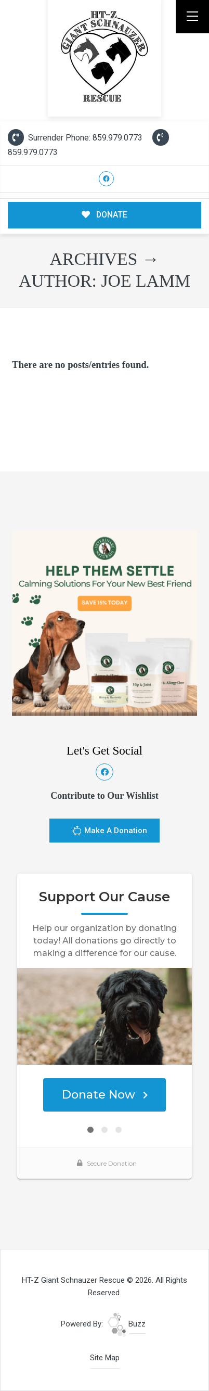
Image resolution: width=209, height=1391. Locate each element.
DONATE (105, 215)
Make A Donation (109, 832)
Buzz (127, 1324)
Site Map (105, 1357)
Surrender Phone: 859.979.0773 (75, 138)
